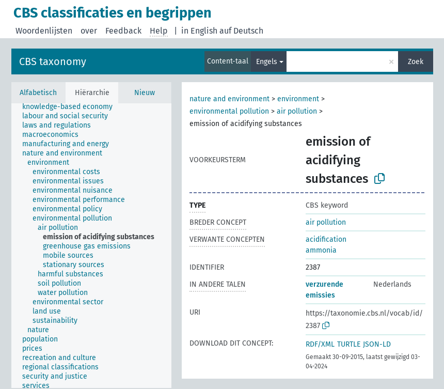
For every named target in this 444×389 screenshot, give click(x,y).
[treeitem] (72, 107)
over (89, 31)
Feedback (123, 31)
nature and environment (229, 99)
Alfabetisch (38, 92)
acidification (326, 239)
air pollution (297, 111)
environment (298, 99)
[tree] (91, 245)
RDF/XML (320, 344)
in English (199, 31)
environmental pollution (229, 111)
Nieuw (144, 92)
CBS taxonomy (52, 61)
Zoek (415, 61)
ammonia (321, 250)
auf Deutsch (241, 31)
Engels (266, 61)
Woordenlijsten (43, 31)
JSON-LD (377, 344)
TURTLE (348, 344)
